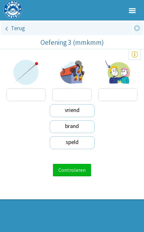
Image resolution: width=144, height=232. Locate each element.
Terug (18, 28)
